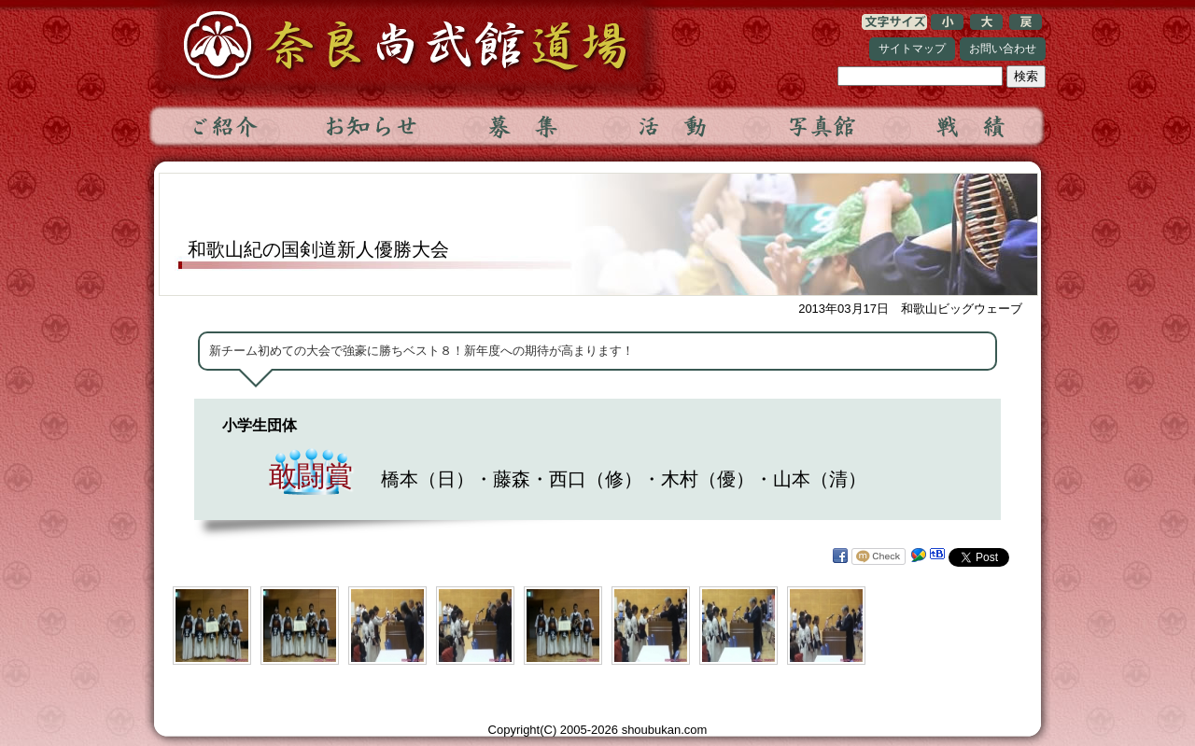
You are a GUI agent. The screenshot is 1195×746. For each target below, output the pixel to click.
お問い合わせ (1002, 48)
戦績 (970, 126)
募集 (522, 126)
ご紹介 (223, 126)
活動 (671, 126)
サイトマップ (912, 48)
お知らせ (372, 126)
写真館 (820, 126)
